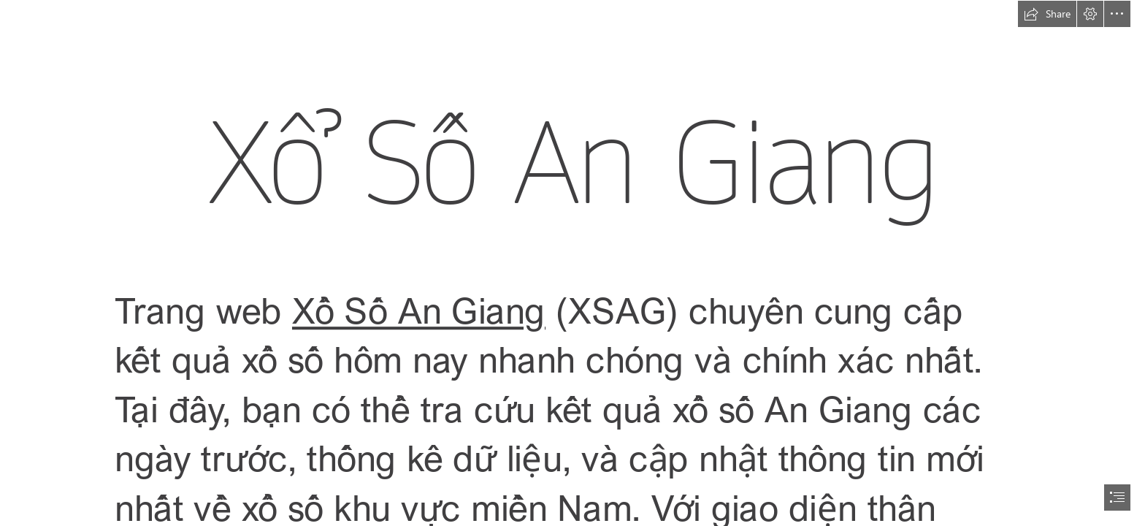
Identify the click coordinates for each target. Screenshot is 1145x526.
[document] (572, 263)
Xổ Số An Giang (418, 309)
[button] (1047, 14)
